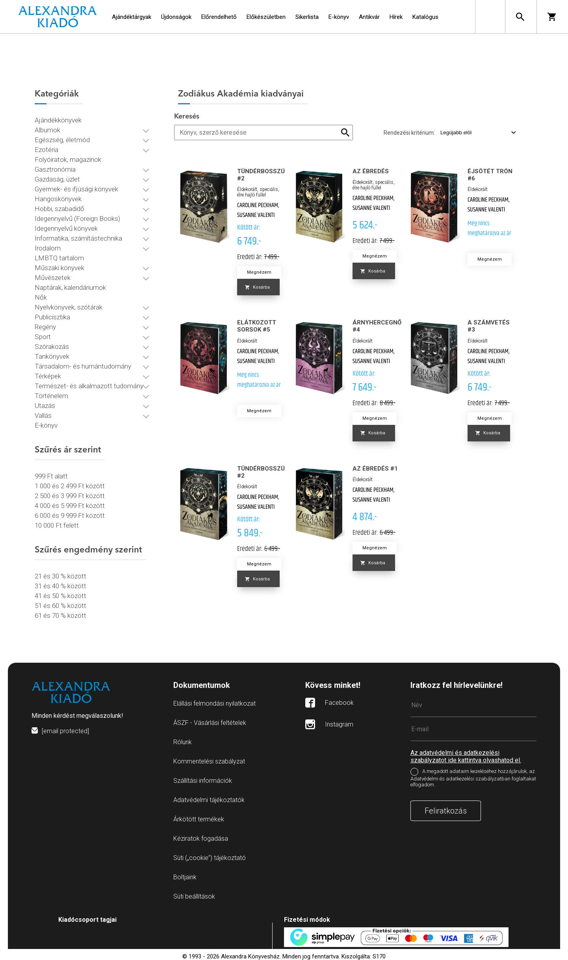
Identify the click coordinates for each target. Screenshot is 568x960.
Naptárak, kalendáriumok (70, 287)
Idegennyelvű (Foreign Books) (77, 218)
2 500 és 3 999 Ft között (70, 496)
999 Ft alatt (51, 476)
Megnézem (259, 272)
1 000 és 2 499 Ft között (70, 486)
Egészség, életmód (62, 140)
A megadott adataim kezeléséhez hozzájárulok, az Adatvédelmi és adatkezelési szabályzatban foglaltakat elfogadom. (473, 778)
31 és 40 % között (60, 586)
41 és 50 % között (60, 596)
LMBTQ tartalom (59, 258)
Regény (45, 327)
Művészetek (53, 278)
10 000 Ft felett (57, 525)
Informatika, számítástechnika (78, 238)
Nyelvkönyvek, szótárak (68, 307)
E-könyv (46, 425)
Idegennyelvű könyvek (66, 228)
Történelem (51, 396)
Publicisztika (52, 317)
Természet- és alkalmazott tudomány (89, 386)
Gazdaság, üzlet (57, 179)
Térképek (48, 376)
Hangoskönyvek (58, 199)
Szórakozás (52, 346)
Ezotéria (46, 150)
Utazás (45, 406)
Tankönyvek (52, 356)
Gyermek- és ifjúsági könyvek (76, 189)
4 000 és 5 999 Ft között (70, 506)
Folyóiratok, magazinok (68, 159)
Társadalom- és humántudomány (83, 366)
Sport (43, 337)
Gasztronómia (55, 169)
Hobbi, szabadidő (59, 209)
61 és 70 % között (60, 615)
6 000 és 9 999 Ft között (70, 515)
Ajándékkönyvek (58, 120)
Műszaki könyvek (59, 268)
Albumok (47, 130)
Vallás (43, 415)
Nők (41, 297)
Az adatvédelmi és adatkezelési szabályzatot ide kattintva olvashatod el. (465, 756)
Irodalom (48, 248)
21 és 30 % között (60, 576)
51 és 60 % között (60, 606)
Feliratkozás (446, 810)
